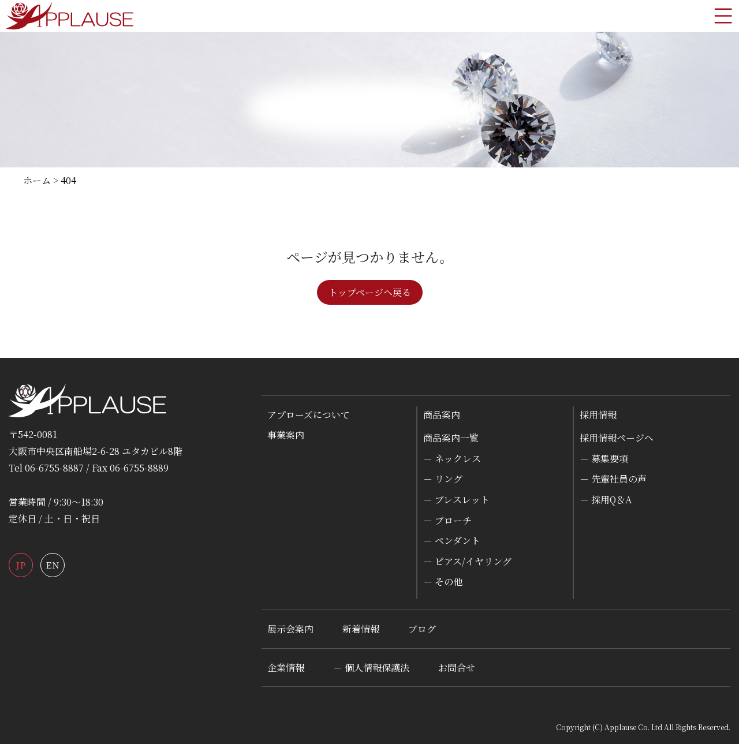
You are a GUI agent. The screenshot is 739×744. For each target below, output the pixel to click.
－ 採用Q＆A (606, 499)
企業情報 (285, 667)
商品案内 (441, 414)
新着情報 (360, 628)
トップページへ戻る (370, 292)
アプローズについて (308, 414)
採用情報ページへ (617, 437)
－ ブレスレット (456, 499)
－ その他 (442, 581)
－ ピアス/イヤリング (467, 561)
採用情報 (598, 414)
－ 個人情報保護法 (371, 667)
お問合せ (456, 667)
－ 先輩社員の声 (613, 478)
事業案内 (285, 435)
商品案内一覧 (451, 437)
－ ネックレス (452, 458)
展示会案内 (290, 628)
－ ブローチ (447, 520)
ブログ (422, 628)
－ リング (442, 478)
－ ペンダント (451, 540)
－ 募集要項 (604, 458)
